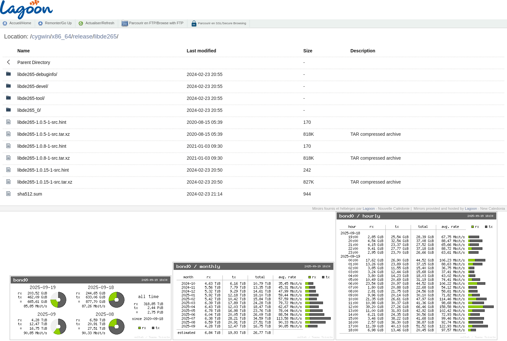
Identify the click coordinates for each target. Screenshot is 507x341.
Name (23, 50)
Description (363, 50)
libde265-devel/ (32, 86)
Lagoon (369, 208)
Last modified (201, 50)
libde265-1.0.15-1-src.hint (43, 170)
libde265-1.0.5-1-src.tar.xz (43, 134)
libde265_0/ (29, 110)
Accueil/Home (20, 23)
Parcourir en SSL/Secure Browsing (221, 23)
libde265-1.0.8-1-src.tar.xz (43, 158)
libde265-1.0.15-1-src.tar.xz (44, 182)
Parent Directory (33, 62)
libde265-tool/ (31, 98)
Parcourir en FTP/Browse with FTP (155, 23)
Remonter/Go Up (58, 23)
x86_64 (61, 36)
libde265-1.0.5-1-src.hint (41, 122)
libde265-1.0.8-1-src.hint (41, 146)
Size (307, 50)
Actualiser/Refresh (99, 23)
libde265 (105, 36)
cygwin (41, 36)
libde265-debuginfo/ (37, 74)
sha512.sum (29, 194)
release (82, 36)
